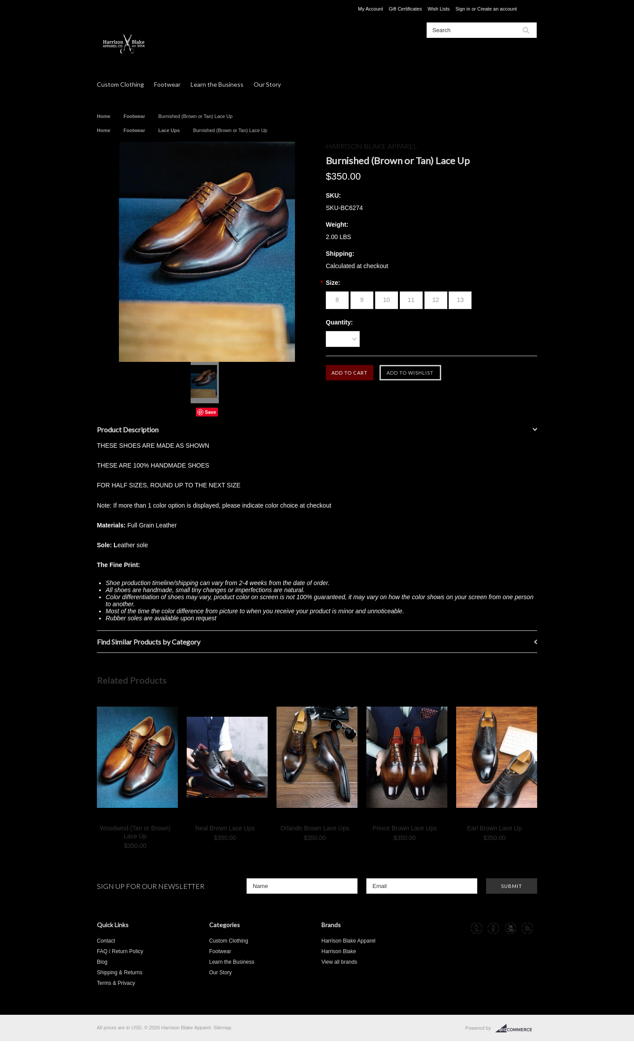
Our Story (267, 84)
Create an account (497, 8)
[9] (361, 300)
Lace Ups (169, 130)
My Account (370, 8)
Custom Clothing (120, 84)
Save (210, 412)
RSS (527, 928)
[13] (460, 300)
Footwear (167, 84)
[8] (337, 300)
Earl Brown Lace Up (494, 828)
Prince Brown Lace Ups (404, 828)
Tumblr (476, 928)
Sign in (462, 8)
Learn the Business (217, 84)
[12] (435, 300)
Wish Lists (439, 8)
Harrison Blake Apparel (348, 941)
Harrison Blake (338, 951)
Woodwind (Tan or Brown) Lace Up (135, 832)
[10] (386, 300)
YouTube (510, 928)
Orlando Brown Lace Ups (314, 828)
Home (104, 116)
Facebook (493, 928)
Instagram (459, 928)
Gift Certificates (405, 8)
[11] (411, 300)
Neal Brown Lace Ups (224, 828)
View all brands (339, 962)
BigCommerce (516, 1028)
